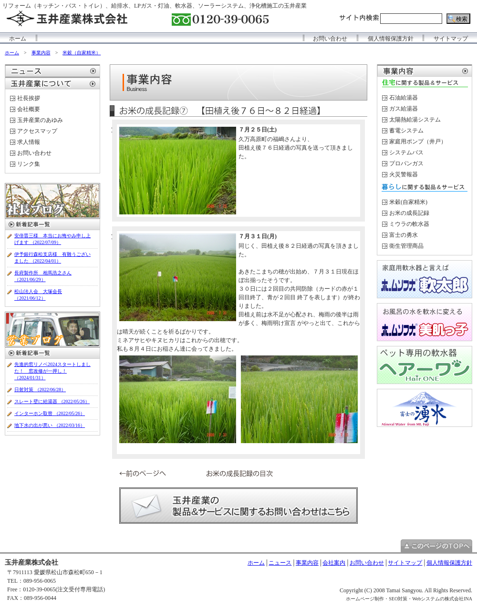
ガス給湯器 (403, 108)
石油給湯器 (403, 97)
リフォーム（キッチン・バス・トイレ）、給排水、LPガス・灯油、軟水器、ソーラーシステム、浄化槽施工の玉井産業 (154, 5)
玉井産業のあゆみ (40, 120)
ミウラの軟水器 (409, 224)
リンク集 (28, 164)
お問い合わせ (330, 38)
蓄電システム (406, 130)
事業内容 (41, 52)
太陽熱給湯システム (415, 119)
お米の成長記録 (409, 213)
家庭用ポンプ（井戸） (417, 141)
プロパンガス (406, 163)
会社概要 (28, 109)
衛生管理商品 (406, 246)
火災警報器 (403, 174)
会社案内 (333, 562)
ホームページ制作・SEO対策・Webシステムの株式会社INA (409, 598)
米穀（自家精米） (81, 52)
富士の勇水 (403, 235)
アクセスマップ (37, 131)
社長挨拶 (28, 98)
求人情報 (28, 142)
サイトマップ (451, 38)
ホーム (17, 38)
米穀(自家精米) (408, 202)
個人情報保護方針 (391, 38)
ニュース (280, 562)
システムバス (406, 152)
